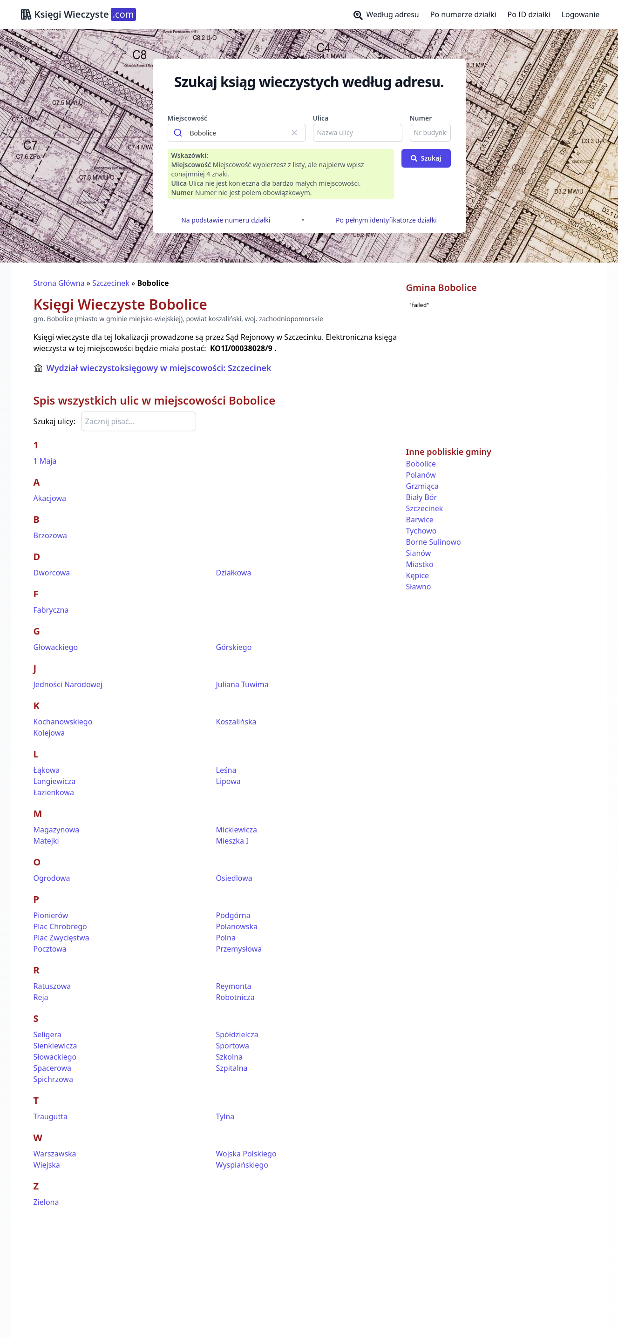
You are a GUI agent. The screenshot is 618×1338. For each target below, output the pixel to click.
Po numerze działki (463, 14)
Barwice (420, 519)
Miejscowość (188, 118)
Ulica (321, 118)
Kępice (417, 575)
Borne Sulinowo (433, 542)
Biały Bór (421, 497)
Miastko (420, 564)
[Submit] (179, 132)
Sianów (418, 553)
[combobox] (237, 133)
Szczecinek (110, 283)
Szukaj (426, 158)
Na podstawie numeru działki (225, 220)
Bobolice (421, 464)
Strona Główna (59, 283)
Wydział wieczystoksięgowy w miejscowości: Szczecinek (159, 367)
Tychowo (421, 531)
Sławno (418, 586)
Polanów (421, 475)
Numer (421, 118)
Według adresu (386, 14)
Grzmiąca (422, 486)
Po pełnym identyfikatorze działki (386, 220)
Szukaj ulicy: (54, 421)
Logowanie (581, 14)
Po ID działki (529, 14)
